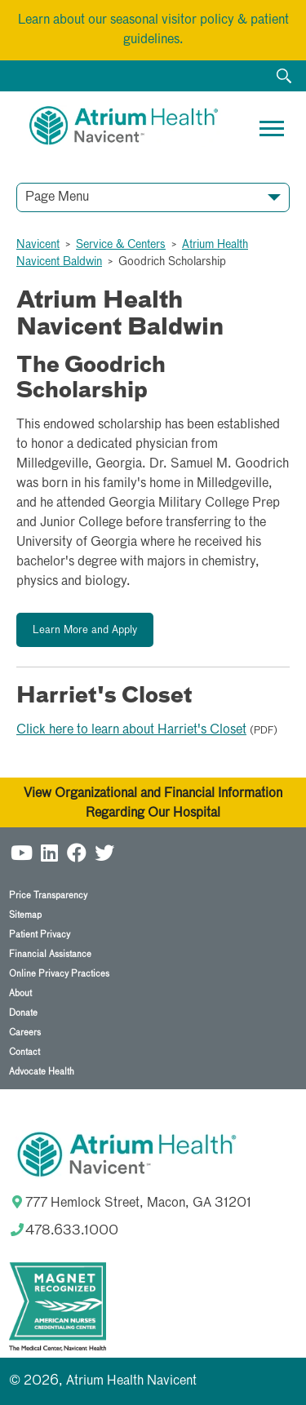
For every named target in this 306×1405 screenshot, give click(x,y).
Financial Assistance (50, 954)
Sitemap (25, 915)
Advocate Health (41, 1071)
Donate (23, 1012)
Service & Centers (121, 244)
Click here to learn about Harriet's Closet (131, 730)
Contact (24, 1052)
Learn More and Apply (85, 630)
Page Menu (57, 197)
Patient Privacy (39, 934)
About (20, 993)
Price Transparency (48, 895)
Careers (25, 1032)
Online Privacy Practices (59, 973)
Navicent (38, 244)
